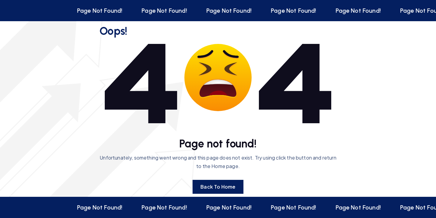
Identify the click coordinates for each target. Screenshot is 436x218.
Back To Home (218, 186)
